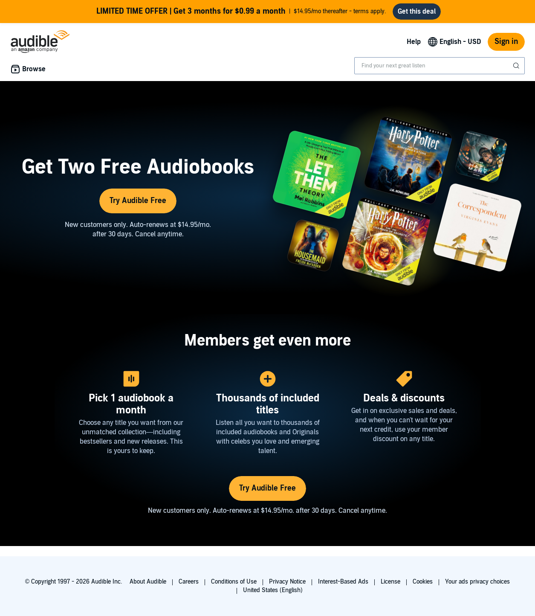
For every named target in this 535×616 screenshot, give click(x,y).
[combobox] (439, 65)
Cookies (423, 581)
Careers (189, 581)
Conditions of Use (234, 581)
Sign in (506, 41)
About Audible (148, 581)
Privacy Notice (287, 581)
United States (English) (273, 590)
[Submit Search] (517, 65)
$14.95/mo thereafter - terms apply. (241, 11)
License (390, 581)
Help (414, 42)
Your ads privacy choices (477, 581)
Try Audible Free (138, 200)
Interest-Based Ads (343, 581)
